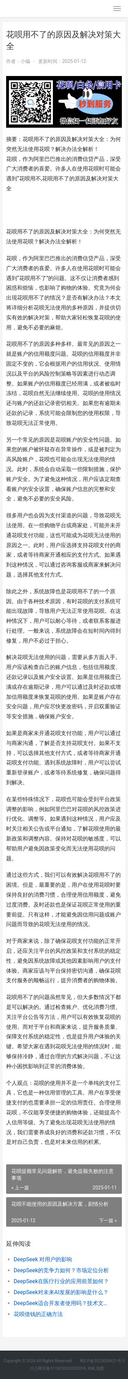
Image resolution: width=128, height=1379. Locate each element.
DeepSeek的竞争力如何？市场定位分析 (61, 1270)
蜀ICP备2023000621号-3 (102, 1360)
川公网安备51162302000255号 (58, 1368)
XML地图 (95, 1368)
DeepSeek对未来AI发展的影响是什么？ (61, 1292)
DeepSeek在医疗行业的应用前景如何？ (61, 1281)
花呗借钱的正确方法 (38, 1314)
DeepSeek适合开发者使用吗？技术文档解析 (62, 1303)
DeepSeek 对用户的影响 (43, 1259)
